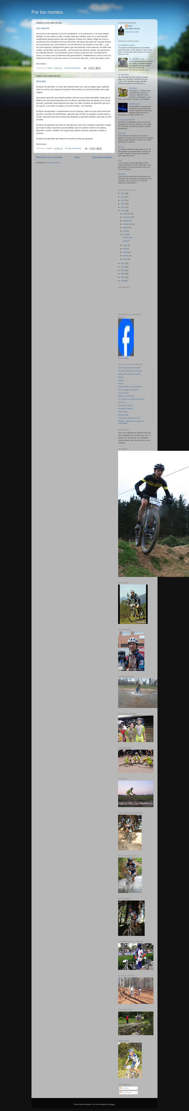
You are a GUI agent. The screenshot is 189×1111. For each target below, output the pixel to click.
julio (125, 231)
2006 (123, 281)
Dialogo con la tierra (126, 396)
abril (125, 249)
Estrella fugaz (134, 104)
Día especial (42, 28)
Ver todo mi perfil (132, 32)
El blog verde (123, 415)
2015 (123, 200)
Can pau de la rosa (136, 59)
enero (125, 259)
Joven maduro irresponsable (129, 368)
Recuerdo (122, 174)
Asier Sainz (121, 317)
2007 (123, 277)
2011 (123, 263)
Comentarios (126, 1093)
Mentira (121, 147)
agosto (126, 227)
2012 (123, 211)
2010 (123, 267)
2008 (123, 274)
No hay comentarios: (72, 68)
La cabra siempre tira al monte (130, 371)
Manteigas (133, 88)
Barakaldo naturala (125, 409)
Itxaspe (121, 377)
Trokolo (121, 380)
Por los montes (47, 12)
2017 (123, 193)
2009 (123, 270)
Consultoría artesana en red (129, 418)
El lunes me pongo (125, 405)
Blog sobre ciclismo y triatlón (129, 374)
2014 (123, 204)
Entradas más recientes (49, 157)
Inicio (77, 157)
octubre (126, 221)
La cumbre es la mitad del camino (131, 399)
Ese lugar (122, 133)
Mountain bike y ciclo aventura (130, 387)
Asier (130, 26)
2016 (123, 197)
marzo (125, 252)
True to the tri (123, 393)
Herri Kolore (123, 412)
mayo (125, 245)
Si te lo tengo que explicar (128, 390)
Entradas (124, 1088)
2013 (123, 207)
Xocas (120, 383)
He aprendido (123, 75)
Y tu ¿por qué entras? (126, 120)
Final (120, 160)
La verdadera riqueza (126, 45)
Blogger (112, 1104)
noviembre (127, 217)
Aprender (41, 81)
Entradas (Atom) (53, 163)
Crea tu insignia (123, 358)
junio (125, 234)
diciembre (127, 214)
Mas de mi (122, 402)
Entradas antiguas (102, 157)
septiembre (127, 224)
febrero (126, 256)
